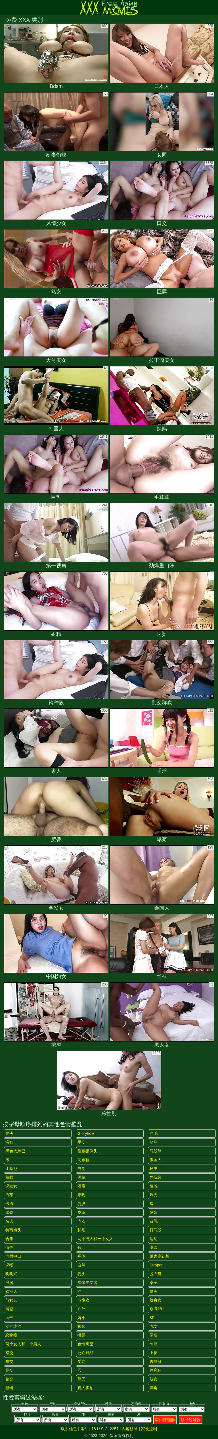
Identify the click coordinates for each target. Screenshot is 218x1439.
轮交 (9, 1379)
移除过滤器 (191, 1419)
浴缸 (9, 1142)
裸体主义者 (87, 1282)
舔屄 (81, 1379)
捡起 (81, 1326)
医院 (81, 1177)
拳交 (9, 1361)
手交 (81, 1142)
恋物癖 (11, 1335)
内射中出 (13, 1256)
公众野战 (85, 1352)
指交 (9, 1352)
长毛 (81, 1230)
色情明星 (85, 1344)
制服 (154, 1344)
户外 (81, 1309)
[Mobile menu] (5, 7)
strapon (157, 1265)
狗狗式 (11, 1274)
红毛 (154, 1133)
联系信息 (69, 1429)
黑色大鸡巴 (15, 1151)
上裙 (154, 1352)
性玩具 (156, 1177)
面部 (9, 1317)
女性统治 (13, 1326)
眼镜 (9, 1388)
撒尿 (81, 1335)
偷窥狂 (156, 1370)
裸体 (81, 1256)
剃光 (154, 1195)
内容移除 (130, 1429)
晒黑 (154, 1291)
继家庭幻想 (159, 1256)
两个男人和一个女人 (95, 1238)
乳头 (81, 1274)
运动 (154, 1238)
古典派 (156, 1361)
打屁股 (156, 1230)
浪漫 (9, 1282)
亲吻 (81, 1195)
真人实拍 (85, 1388)
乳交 (154, 1326)
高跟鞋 (83, 1159)
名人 (9, 1221)
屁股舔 (156, 1151)
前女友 (11, 1300)
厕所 (154, 1335)
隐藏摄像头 (87, 1151)
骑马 (154, 1142)
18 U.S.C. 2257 (105, 1429)
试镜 (9, 1212)
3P (152, 1317)
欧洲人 (11, 1291)
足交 (9, 1370)
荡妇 (154, 1212)
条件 (84, 1429)
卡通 (9, 1203)
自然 (81, 1265)
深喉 (9, 1265)
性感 (154, 1186)
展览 (9, 1309)
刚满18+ (157, 1309)
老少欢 (83, 1300)
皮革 (81, 1212)
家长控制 (149, 1429)
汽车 (9, 1195)
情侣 (9, 1247)
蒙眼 (9, 1177)
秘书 (154, 1168)
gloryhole (86, 1133)
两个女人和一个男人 (23, 1344)
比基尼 (11, 1168)
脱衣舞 (156, 1274)
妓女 (154, 1379)
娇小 (81, 1317)
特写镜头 (13, 1230)
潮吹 (154, 1247)
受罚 (81, 1361)
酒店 (81, 1186)
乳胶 (81, 1203)
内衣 (81, 1221)
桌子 (154, 1282)
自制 (81, 1168)
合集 (9, 1238)
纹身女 (156, 1300)
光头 (9, 1133)
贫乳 (154, 1221)
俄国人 (156, 1159)
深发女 (11, 1186)
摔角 (154, 1388)
